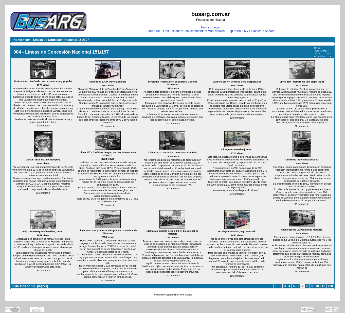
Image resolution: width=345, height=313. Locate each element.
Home (205, 27)
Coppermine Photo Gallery (178, 294)
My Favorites (253, 31)
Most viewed (216, 31)
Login (216, 27)
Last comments (194, 31)
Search (270, 31)
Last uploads (171, 31)
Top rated (234, 31)
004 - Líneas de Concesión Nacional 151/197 (57, 40)
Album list (153, 31)
